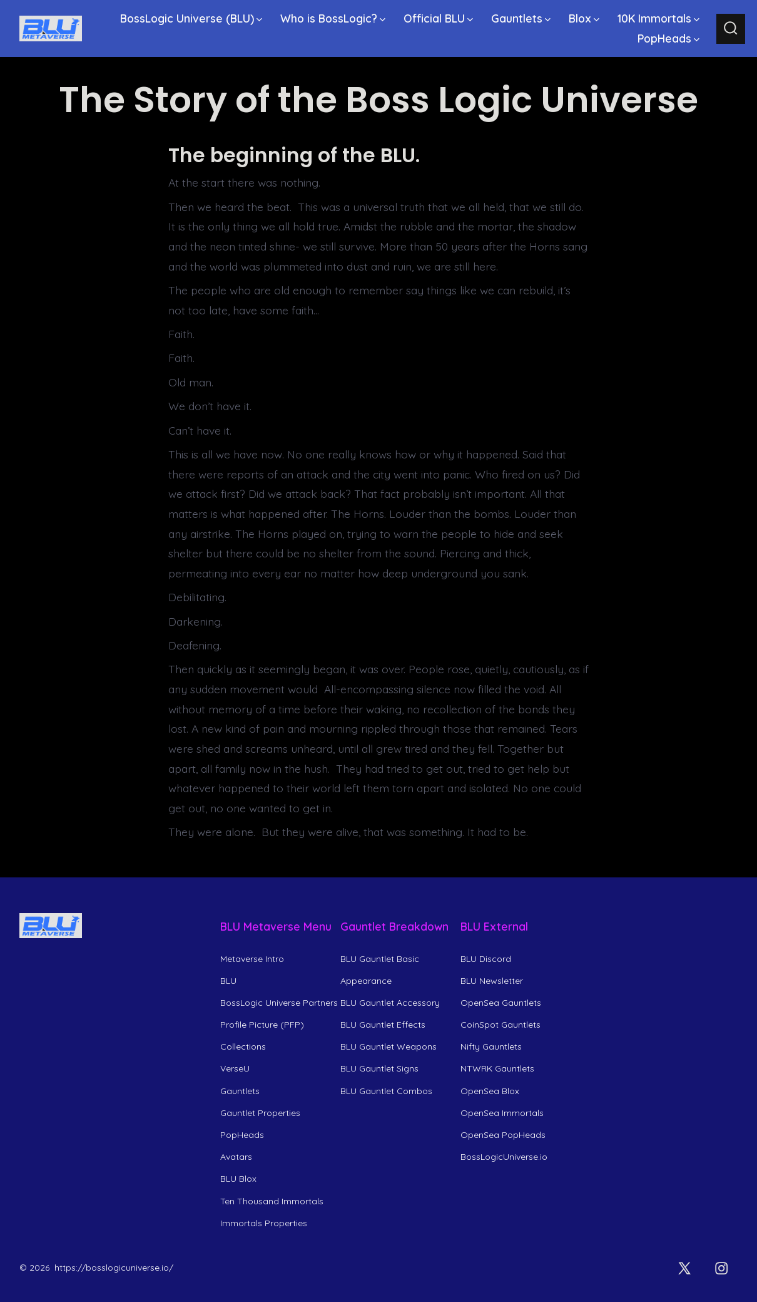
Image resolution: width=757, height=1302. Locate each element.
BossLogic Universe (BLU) (191, 18)
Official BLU (438, 18)
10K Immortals (658, 18)
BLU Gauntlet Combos (386, 1091)
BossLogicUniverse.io (503, 1156)
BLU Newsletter (491, 980)
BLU (228, 980)
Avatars (236, 1156)
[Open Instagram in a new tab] (721, 1268)
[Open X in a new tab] (684, 1268)
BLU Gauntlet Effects (382, 1024)
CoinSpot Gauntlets (500, 1024)
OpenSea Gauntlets (500, 1002)
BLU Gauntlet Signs (379, 1068)
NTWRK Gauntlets (497, 1068)
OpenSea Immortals (502, 1113)
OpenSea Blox (489, 1091)
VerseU (235, 1068)
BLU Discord (485, 958)
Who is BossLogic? (332, 18)
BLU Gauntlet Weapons (388, 1046)
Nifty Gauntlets (491, 1046)
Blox (584, 18)
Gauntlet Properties (260, 1113)
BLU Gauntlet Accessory (390, 1002)
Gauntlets (521, 18)
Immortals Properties (263, 1223)
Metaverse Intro (252, 958)
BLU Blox (238, 1178)
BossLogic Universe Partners (279, 1002)
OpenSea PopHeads (503, 1134)
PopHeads (668, 38)
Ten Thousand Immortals (271, 1201)
